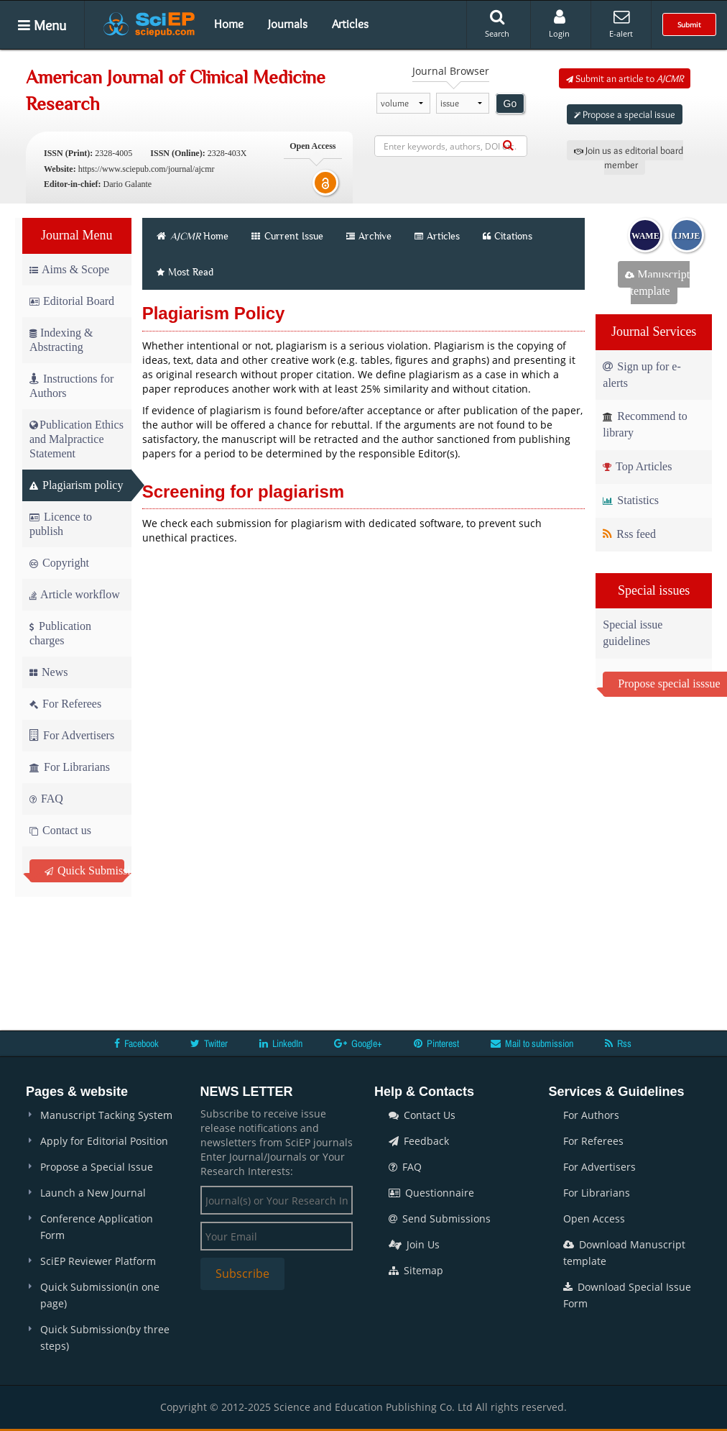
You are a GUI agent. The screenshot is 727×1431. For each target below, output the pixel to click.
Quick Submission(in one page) (99, 1295)
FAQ (46, 798)
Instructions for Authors (71, 385)
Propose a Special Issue (96, 1167)
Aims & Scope (69, 269)
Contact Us (422, 1115)
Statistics (631, 500)
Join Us (414, 1244)
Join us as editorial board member (628, 157)
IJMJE (687, 236)
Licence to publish (60, 524)
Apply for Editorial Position (104, 1141)
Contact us (60, 830)
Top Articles (637, 466)
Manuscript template (657, 282)
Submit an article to (624, 78)
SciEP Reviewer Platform (98, 1261)
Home (229, 24)
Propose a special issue (624, 114)
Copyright (59, 563)
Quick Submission (84, 870)
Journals (287, 24)
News (48, 672)
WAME (645, 236)
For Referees (65, 704)
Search (497, 24)
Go (510, 103)
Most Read (185, 272)
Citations (507, 236)
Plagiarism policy (76, 485)
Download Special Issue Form (627, 1295)
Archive (369, 236)
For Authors (591, 1115)
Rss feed (629, 534)
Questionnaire (431, 1192)
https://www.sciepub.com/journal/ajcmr (146, 169)
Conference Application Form (96, 1227)
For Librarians (69, 767)
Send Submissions (440, 1218)
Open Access (594, 1218)
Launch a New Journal (93, 1192)
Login (559, 24)
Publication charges (60, 633)
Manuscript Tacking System (106, 1115)
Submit (689, 24)
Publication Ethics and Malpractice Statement (76, 439)
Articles (350, 24)
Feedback (419, 1141)
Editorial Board (71, 301)
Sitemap (416, 1270)
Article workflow (74, 594)
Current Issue (287, 236)
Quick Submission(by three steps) (105, 1337)
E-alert (621, 24)
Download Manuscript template (624, 1253)
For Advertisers (71, 735)
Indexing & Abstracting (61, 339)
